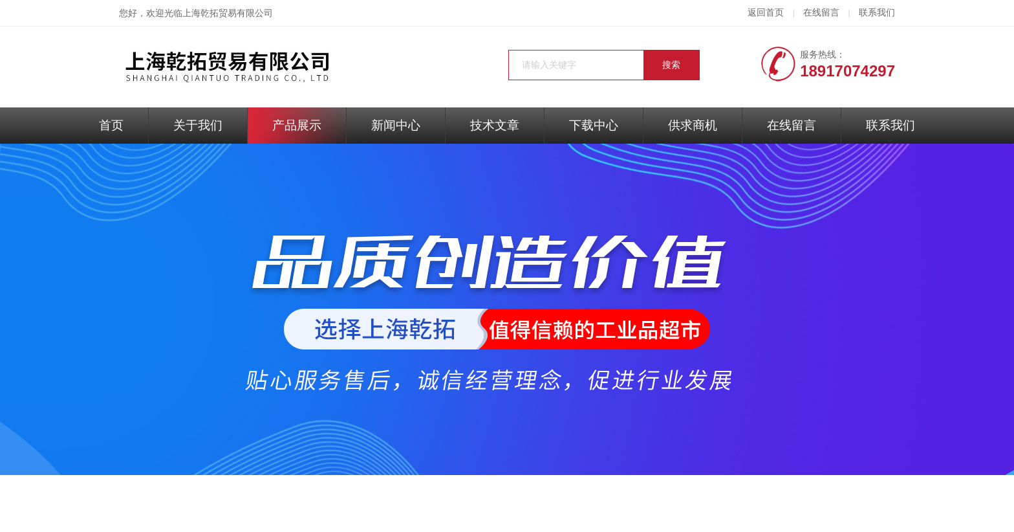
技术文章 (494, 125)
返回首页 (766, 12)
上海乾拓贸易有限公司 (227, 13)
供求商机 (692, 125)
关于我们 (197, 125)
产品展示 (296, 125)
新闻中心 (395, 125)
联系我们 (877, 12)
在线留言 (821, 12)
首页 (111, 125)
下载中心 (593, 125)
